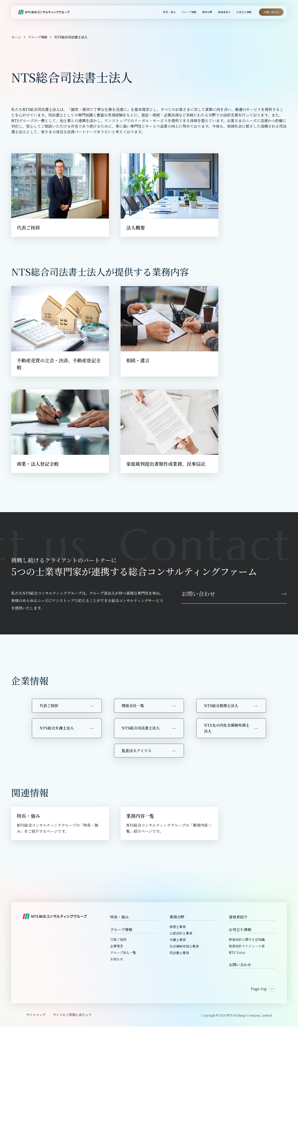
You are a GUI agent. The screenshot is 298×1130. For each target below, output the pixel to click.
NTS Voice (237, 1056)
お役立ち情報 (240, 1033)
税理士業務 (177, 1030)
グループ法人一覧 (123, 1056)
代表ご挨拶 (118, 1043)
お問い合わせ (240, 1068)
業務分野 (176, 1020)
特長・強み (119, 1020)
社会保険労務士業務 (184, 1049)
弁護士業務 (177, 1043)
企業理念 (116, 1049)
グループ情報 (121, 1033)
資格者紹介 (238, 1020)
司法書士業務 (179, 1056)
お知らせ (116, 1062)
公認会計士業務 (180, 1036)
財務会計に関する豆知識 (247, 1043)
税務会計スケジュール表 (247, 1049)
